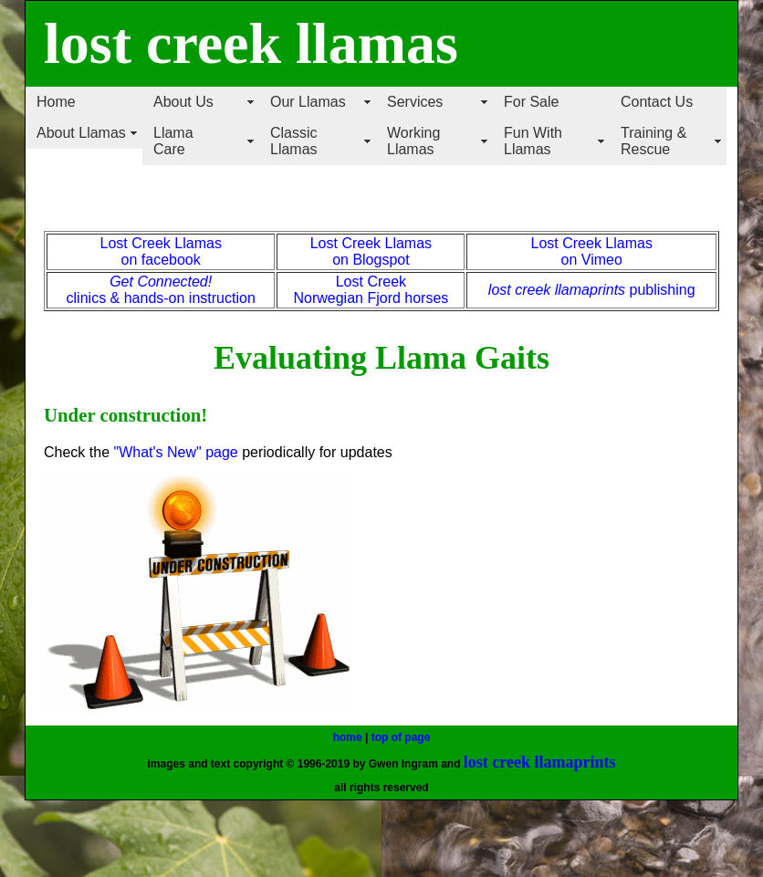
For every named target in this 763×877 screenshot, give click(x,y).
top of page (401, 737)
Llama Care (173, 141)
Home (56, 102)
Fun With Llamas (533, 141)
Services (415, 102)
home (347, 737)
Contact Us (657, 102)
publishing (660, 290)
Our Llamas (308, 102)
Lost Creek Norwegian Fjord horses (370, 290)
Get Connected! (161, 281)
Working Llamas (413, 141)
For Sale (531, 102)
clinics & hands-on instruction (161, 298)
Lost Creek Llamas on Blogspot (371, 251)
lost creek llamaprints (556, 290)
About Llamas (81, 133)
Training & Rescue (653, 141)
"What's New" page (175, 452)
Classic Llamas (294, 141)
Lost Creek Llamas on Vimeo (592, 251)
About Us (183, 102)
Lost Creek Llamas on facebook (160, 251)
